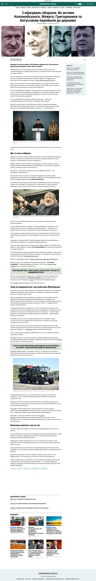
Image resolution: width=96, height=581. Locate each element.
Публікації (22, 7)
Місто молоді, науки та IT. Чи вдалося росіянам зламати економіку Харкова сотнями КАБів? (36, 553)
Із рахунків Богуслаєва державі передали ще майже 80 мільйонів (75, 84)
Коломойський (35, 468)
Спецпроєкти (56, 7)
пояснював (28, 329)
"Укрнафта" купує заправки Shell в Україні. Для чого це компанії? (52, 553)
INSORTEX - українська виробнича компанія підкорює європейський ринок (17, 530)
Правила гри (44, 7)
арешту (32, 280)
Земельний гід (69, 7)
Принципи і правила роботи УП (72, 578)
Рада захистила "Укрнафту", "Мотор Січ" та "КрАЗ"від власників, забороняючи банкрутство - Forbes (75, 91)
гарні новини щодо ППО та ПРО (45, 80)
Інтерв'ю (62, 7)
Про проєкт (28, 578)
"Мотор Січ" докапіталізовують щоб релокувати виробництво (28, 503)
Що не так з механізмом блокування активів (22, 499)
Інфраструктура (36, 7)
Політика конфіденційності (38, 578)
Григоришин (44, 468)
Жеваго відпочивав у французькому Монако (44, 259)
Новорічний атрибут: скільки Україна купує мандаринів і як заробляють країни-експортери (17, 553)
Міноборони (27, 468)
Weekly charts (77, 7)
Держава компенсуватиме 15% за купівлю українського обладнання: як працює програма (36, 531)
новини (17, 7)
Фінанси (50, 7)
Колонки (28, 7)
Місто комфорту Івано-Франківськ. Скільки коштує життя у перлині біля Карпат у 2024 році (54, 530)
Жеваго (19, 468)
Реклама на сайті (20, 578)
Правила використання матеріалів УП (55, 578)
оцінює (17, 283)
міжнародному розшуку (31, 256)
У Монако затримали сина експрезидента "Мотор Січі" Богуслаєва (29, 508)
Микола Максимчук (42, 23)
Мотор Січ (13, 468)
